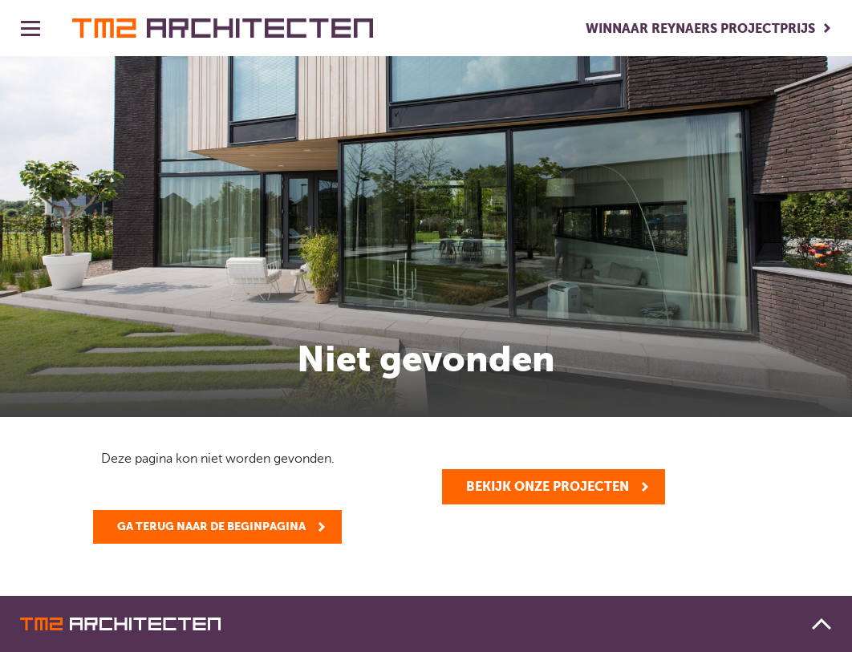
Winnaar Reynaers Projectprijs (700, 28)
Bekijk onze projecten (547, 486)
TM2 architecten (222, 28)
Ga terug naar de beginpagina (211, 526)
